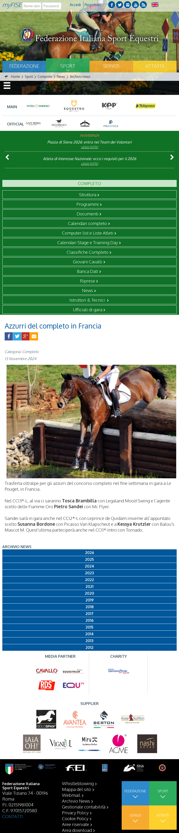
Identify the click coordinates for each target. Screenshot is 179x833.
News (87, 290)
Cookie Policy (75, 818)
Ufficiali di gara (87, 309)
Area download (77, 830)
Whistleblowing (78, 783)
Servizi (111, 66)
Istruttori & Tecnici (87, 300)
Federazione (24, 66)
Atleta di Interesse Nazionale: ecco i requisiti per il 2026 (89, 158)
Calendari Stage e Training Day (87, 242)
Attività (155, 66)
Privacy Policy (75, 812)
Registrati (93, 4)
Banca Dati (87, 271)
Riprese (87, 280)
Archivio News (76, 801)
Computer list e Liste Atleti (87, 233)
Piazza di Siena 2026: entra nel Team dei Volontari (89, 142)
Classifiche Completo (87, 252)
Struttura (87, 194)
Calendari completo (87, 223)
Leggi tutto (89, 147)
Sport (67, 66)
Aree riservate (75, 824)
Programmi (87, 204)
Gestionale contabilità (83, 806)
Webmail (71, 795)
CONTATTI (12, 816)
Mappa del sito (76, 789)
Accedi (75, 4)
